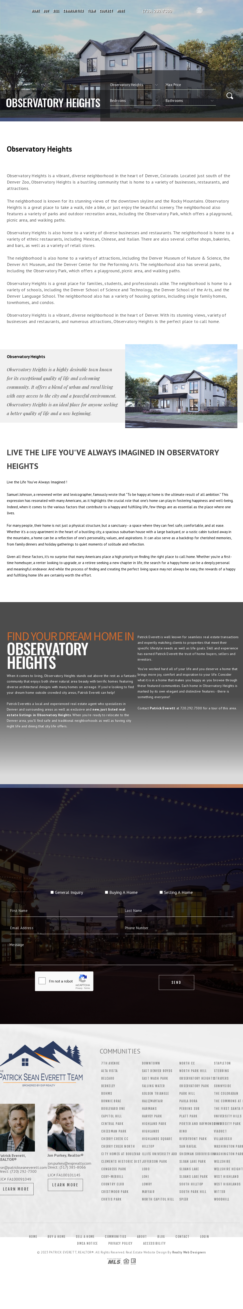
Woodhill (222, 1199)
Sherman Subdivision (197, 1154)
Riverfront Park (193, 1139)
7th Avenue (110, 1063)
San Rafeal (188, 1146)
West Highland (226, 1177)
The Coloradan (226, 1093)
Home (36, 11)
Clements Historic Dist (121, 1161)
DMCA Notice (87, 1256)
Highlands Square (157, 1139)
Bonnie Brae (111, 1101)
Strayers (221, 1078)
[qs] (191, 85)
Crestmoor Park (115, 1192)
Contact (106, 11)
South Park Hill (192, 1192)
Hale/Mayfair (152, 1101)
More (121, 11)
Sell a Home (85, 1249)
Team (92, 11)
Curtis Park (111, 1199)
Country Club (112, 1184)
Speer (184, 1199)
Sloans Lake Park (193, 1177)
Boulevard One (113, 1109)
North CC (187, 1063)
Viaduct (220, 1131)
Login (204, 1249)
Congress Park (113, 1169)
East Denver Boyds (157, 1071)
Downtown (151, 1063)
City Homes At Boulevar (121, 1154)
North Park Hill (193, 1071)
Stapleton (222, 1063)
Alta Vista (109, 1071)
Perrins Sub (189, 1109)
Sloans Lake (189, 1169)
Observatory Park (194, 1086)
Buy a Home (56, 1249)
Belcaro (107, 1078)
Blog (161, 1249)
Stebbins (221, 1071)
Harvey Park (152, 1116)
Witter (220, 1192)
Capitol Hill (111, 1116)
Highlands (151, 1131)
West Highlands (227, 1184)
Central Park (112, 1124)
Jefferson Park (154, 1161)
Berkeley (108, 1086)
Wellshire (222, 1161)
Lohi (145, 1177)
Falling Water (153, 1086)
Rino (183, 1131)
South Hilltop (191, 1184)
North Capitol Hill (158, 1199)
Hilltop (148, 1146)
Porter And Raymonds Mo (200, 1124)
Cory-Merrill (112, 1177)
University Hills (228, 1116)
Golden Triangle (155, 1093)
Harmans (149, 1109)
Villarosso (223, 1139)
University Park (227, 1124)
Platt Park (188, 1116)
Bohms (106, 1093)
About (142, 1249)
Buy (46, 11)
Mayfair (148, 1192)
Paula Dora (188, 1101)
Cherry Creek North (118, 1146)
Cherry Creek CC (114, 1139)
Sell (56, 11)
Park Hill (187, 1093)
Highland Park (154, 1124)
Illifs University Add (159, 1154)
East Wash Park (155, 1078)
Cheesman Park (113, 1131)
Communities (73, 11)
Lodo (146, 1169)
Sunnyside (222, 1086)
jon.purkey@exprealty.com (69, 1163)
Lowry (147, 1184)
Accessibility (154, 1256)
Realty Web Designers (189, 1265)
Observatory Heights (197, 1078)
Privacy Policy (120, 1256)
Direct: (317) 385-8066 (67, 1167)
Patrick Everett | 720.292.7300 (160, 11)
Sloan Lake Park (192, 1161)
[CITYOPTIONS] (135, 85)
